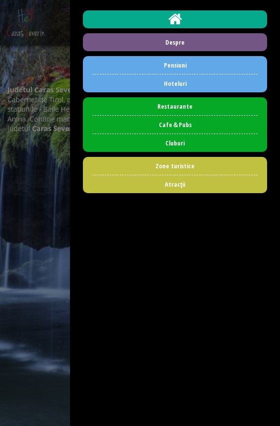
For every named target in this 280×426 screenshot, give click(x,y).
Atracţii (175, 184)
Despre (175, 42)
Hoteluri (175, 83)
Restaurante (175, 106)
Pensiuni (175, 65)
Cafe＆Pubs (175, 124)
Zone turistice (175, 165)
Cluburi (175, 143)
